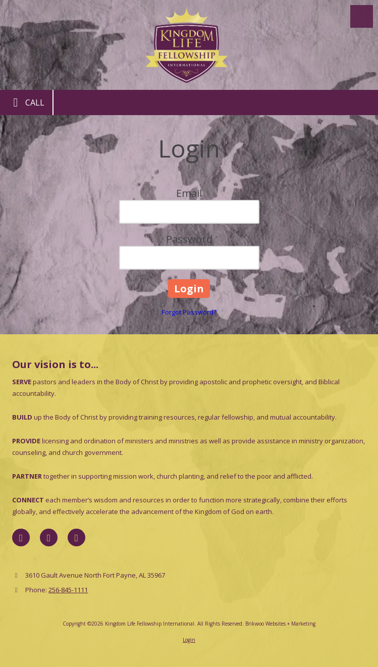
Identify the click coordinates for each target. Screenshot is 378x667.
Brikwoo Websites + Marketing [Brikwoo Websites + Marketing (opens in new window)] (280, 623)
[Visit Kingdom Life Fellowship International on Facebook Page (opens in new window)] (21, 537)
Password (189, 239)
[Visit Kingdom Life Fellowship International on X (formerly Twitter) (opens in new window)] (49, 537)
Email (189, 193)
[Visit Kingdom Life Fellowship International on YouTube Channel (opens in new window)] (76, 537)
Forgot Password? (189, 312)
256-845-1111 (68, 589)
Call (26, 102)
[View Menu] (361, 16)
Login (189, 639)
